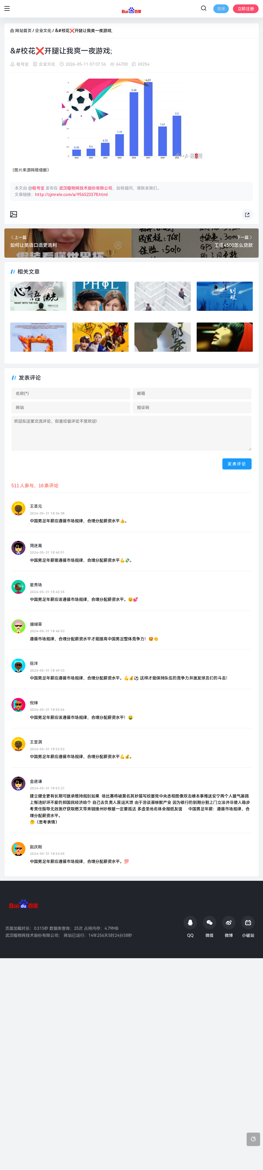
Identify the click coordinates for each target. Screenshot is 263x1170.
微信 (209, 927)
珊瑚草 (36, 624)
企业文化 (43, 30)
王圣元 (36, 506)
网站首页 (23, 30)
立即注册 (246, 8)
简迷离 (36, 545)
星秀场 (36, 585)
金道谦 (36, 781)
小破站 (248, 927)
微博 (229, 927)
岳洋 (34, 663)
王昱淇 (36, 742)
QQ (190, 927)
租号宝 (22, 64)
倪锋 (34, 703)
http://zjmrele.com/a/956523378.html (71, 194)
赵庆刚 (36, 847)
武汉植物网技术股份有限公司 (85, 188)
